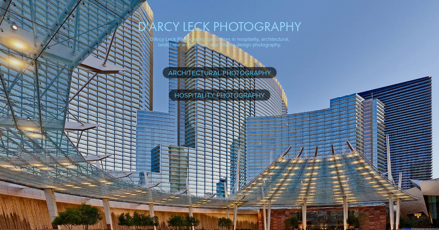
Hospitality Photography (219, 95)
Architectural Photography (219, 72)
